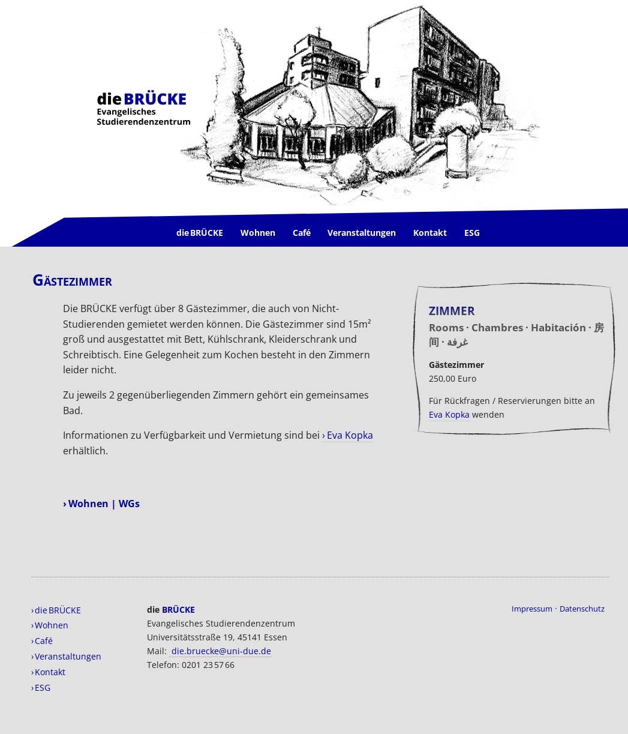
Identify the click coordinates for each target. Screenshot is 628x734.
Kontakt (430, 232)
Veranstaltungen (361, 232)
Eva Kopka (449, 414)
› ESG (40, 687)
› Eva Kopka (347, 435)
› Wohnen (49, 625)
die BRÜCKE (199, 232)
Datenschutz (582, 608)
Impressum (532, 608)
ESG (472, 232)
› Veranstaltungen (66, 656)
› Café (42, 640)
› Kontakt (48, 672)
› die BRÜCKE (56, 610)
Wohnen (258, 232)
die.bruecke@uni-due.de (220, 651)
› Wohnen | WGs (101, 503)
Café (302, 232)
